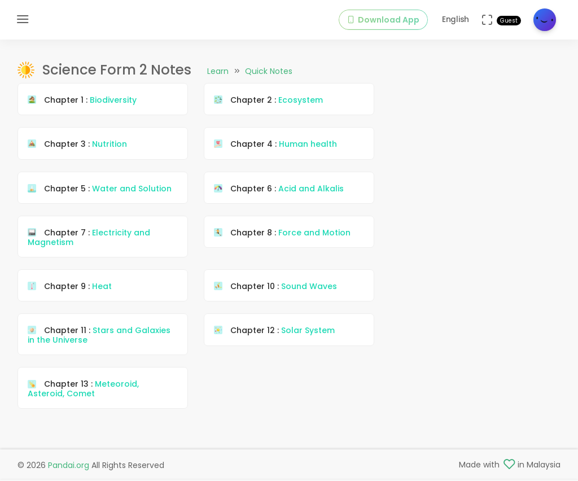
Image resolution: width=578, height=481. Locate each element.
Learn (218, 71)
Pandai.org (68, 465)
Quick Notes (268, 71)
